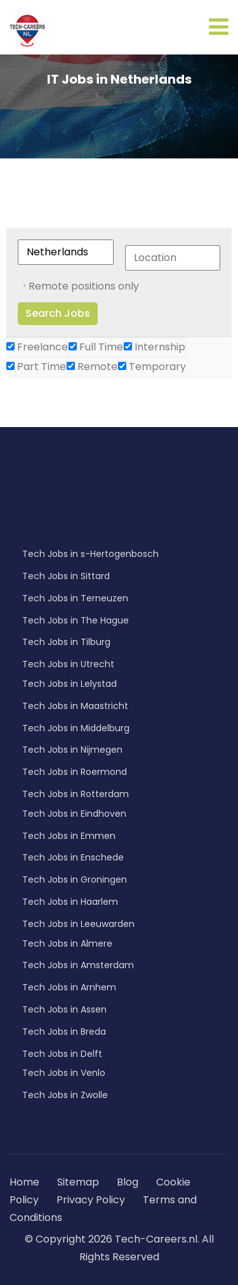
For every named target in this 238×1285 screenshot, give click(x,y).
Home (24, 1182)
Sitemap (79, 1182)
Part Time (36, 366)
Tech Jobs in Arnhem (69, 987)
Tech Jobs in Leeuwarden (78, 923)
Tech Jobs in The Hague (75, 620)
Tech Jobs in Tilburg (66, 642)
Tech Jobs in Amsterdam (78, 965)
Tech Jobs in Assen (64, 1009)
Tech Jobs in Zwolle (65, 1095)
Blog (127, 1182)
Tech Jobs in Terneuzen (75, 598)
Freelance (37, 347)
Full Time (96, 347)
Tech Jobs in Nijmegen (72, 749)
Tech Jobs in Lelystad (69, 683)
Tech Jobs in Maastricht (75, 706)
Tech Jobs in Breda (64, 1031)
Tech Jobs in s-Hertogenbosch (90, 553)
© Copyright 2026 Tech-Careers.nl (111, 1239)
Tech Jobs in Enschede (73, 857)
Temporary (152, 366)
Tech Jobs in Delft (62, 1053)
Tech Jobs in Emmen (69, 835)
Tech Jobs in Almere (67, 943)
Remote (92, 366)
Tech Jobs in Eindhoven (74, 813)
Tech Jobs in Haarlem (70, 901)
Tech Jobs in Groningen (74, 879)
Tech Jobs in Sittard (66, 576)
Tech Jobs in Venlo (63, 1072)
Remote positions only (84, 286)
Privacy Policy (90, 1199)
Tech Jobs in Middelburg (75, 728)
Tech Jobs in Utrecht (68, 664)
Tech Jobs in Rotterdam (75, 794)
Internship (154, 347)
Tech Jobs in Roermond (74, 771)
